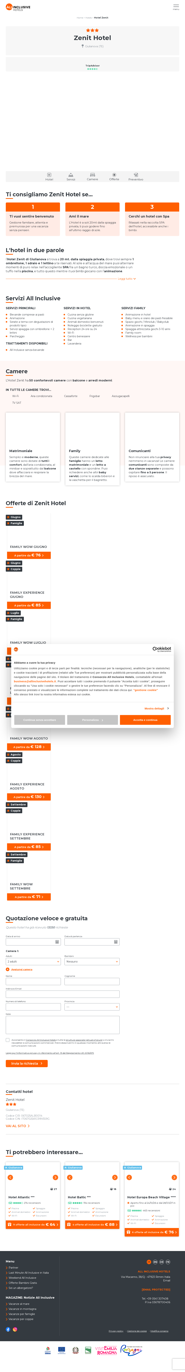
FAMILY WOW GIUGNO (28, 547)
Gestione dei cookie (137, 1331)
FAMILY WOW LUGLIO (28, 642)
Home (80, 17)
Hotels (88, 17)
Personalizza (92, 719)
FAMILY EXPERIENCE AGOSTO (27, 786)
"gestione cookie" (145, 690)
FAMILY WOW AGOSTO (29, 738)
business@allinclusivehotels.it (35, 681)
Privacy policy (116, 1331)
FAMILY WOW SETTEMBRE (21, 886)
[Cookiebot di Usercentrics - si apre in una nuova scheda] (155, 649)
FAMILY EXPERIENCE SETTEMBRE (27, 836)
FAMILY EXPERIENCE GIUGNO (27, 595)
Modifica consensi (159, 1331)
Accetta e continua (145, 719)
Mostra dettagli (154, 708)
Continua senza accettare (39, 719)
